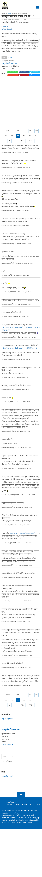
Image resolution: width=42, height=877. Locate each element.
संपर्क (32, 815)
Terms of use (6, 822)
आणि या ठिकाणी (7, 29)
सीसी (38, 804)
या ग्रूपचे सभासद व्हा (8, 744)
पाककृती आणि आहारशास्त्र (9, 63)
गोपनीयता (19, 815)
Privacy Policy (16, 822)
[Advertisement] (19, 104)
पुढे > (22, 141)
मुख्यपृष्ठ (9, 13)
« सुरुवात (7, 130)
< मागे (17, 130)
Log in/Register (7, 718)
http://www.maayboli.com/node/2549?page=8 (19, 348)
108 (36, 130)
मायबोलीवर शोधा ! (7, 776)
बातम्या (32, 804)
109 (6, 136)
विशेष (17, 804)
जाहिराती (24, 804)
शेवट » (31, 141)
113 (30, 136)
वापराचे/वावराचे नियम (8, 815)
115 (9, 141)
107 (30, 130)
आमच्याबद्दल (26, 815)
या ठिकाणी (5, 26)
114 (36, 136)
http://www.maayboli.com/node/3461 (23, 533)
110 (12, 136)
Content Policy (27, 822)
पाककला (10, 57)
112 (24, 136)
